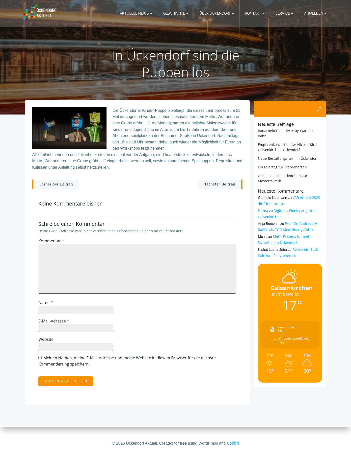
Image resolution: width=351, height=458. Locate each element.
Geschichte (177, 13)
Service (285, 13)
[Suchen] (320, 109)
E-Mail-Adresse (55, 322)
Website (47, 341)
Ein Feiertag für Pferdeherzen (282, 166)
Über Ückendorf (218, 13)
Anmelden (316, 13)
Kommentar (53, 242)
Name (47, 304)
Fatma (263, 210)
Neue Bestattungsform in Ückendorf (288, 158)
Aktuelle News (137, 13)
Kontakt (256, 13)
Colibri (233, 443)
